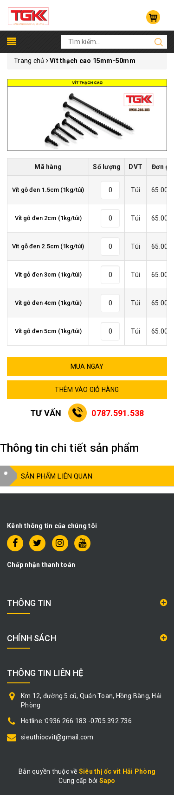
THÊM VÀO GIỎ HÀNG (87, 389)
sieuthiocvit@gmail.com (57, 737)
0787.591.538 (117, 413)
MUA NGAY (87, 366)
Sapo (107, 780)
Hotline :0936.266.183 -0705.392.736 (76, 721)
